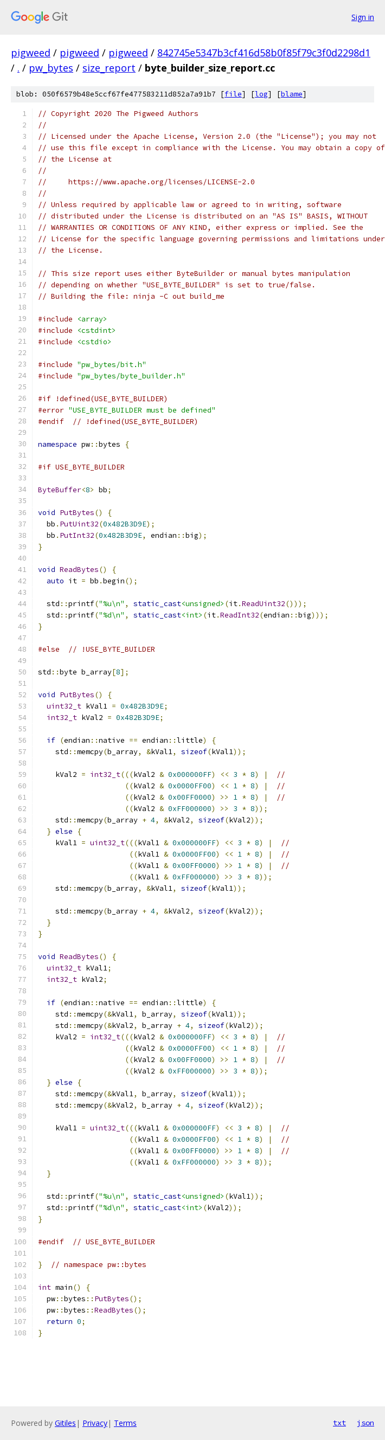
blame (292, 94)
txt (339, 1423)
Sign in (362, 17)
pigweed (30, 52)
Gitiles (65, 1423)
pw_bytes (51, 67)
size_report (109, 67)
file (233, 94)
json (365, 1423)
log (261, 94)
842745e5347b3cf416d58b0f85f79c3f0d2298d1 (263, 52)
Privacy (94, 1423)
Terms (125, 1423)
